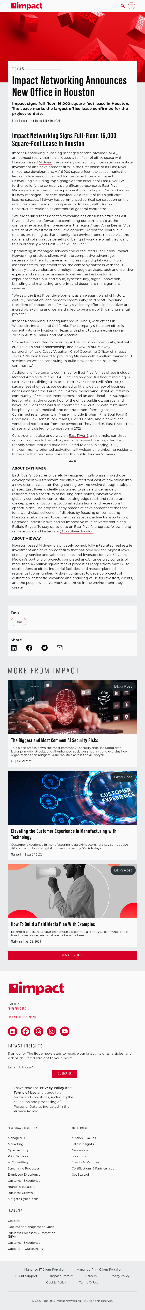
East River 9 (78, 436)
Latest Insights (83, 1144)
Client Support (26, 1276)
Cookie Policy (56, 1282)
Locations (79, 1156)
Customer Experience (24, 1180)
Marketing (15, 1144)
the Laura (49, 391)
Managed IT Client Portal (44, 1269)
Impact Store (61, 1276)
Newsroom (80, 1150)
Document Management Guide (31, 1227)
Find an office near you (23, 1017)
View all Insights (73, 955)
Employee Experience (24, 1174)
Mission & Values (84, 1138)
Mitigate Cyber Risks (23, 1199)
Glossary (14, 1221)
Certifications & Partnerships (93, 1168)
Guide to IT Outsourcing (25, 1249)
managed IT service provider (49, 195)
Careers (91, 1276)
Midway (45, 162)
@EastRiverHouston (76, 531)
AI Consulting (18, 1162)
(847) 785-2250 (18, 1008)
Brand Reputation (21, 1186)
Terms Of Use (89, 1282)
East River (118, 167)
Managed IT (16, 1138)
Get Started (80, 1174)
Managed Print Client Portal (99, 1269)
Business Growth (20, 1193)
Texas (18, 621)
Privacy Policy (119, 1276)
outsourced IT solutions (95, 251)
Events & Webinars (86, 1162)
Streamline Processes (24, 1168)
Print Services (18, 1156)
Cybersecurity (18, 1150)
